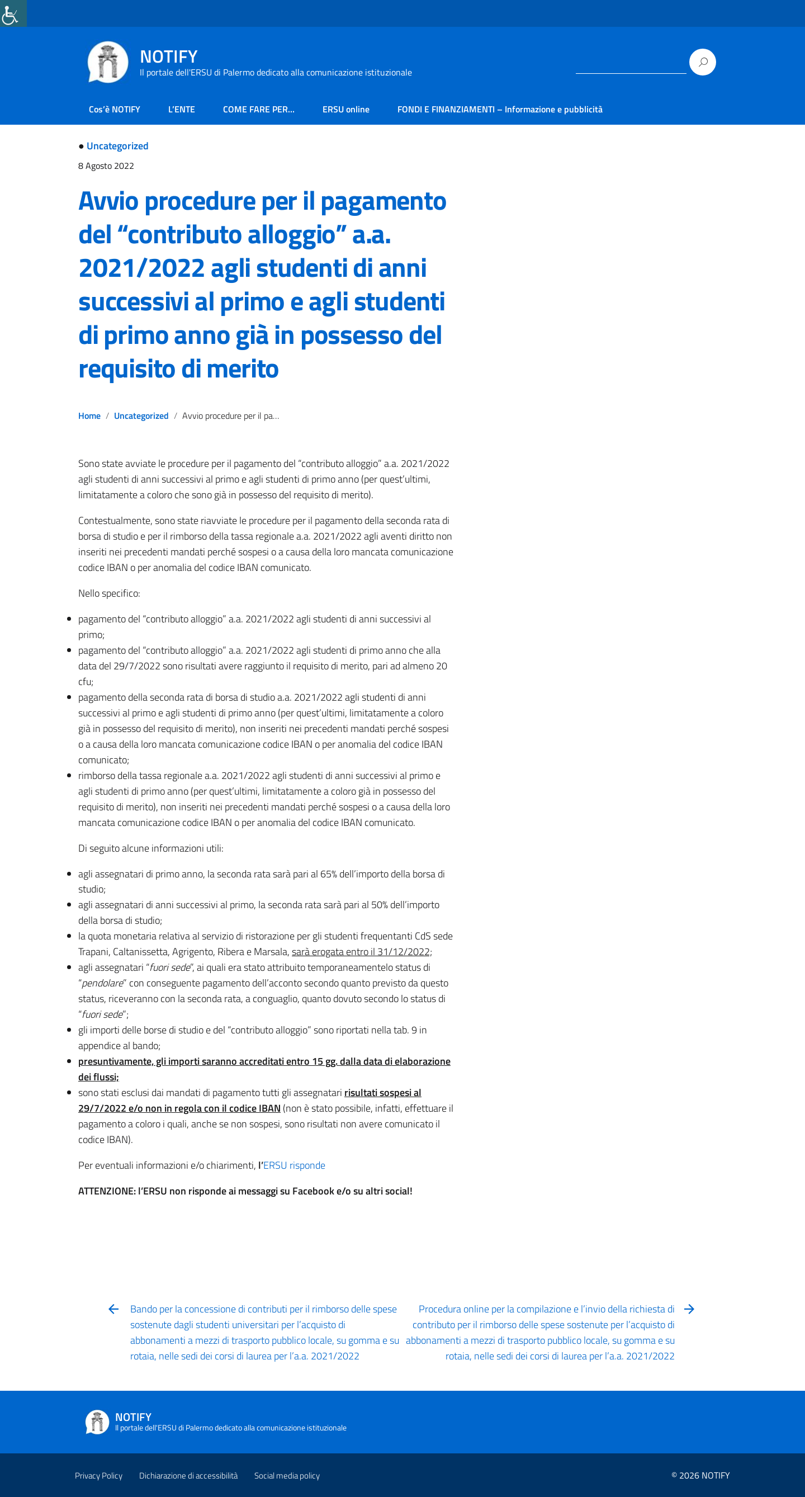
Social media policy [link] (287, 1475)
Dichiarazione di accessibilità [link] (188, 1475)
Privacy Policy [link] (98, 1475)
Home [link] (89, 415)
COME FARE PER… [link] (259, 109)
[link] (13, 13)
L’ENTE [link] (181, 109)
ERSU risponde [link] (294, 1165)
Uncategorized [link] (118, 145)
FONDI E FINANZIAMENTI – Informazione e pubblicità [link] (500, 109)
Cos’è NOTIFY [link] (114, 109)
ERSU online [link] (346, 109)
